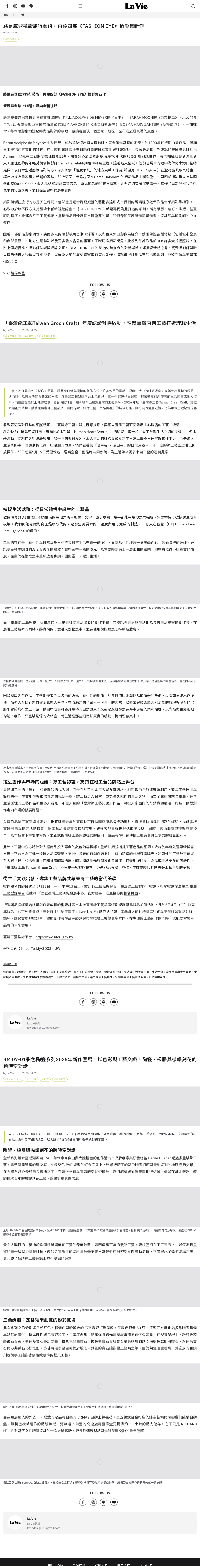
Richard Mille (14, 1079)
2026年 (32, 1079)
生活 (21, 15)
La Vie (31, 1018)
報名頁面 (131, 893)
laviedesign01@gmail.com (43, 1027)
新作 (46, 1079)
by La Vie (8, 330)
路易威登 (12, 39)
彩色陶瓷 (61, 1079)
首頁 (6, 15)
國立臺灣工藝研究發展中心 (21, 336)
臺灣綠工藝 (49, 336)
